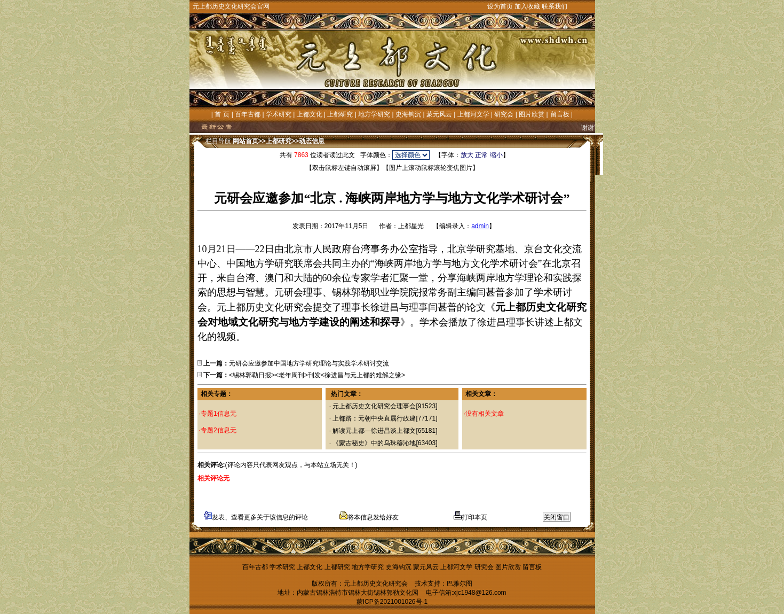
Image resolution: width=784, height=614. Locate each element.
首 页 (222, 114)
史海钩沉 (408, 114)
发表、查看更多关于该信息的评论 (256, 517)
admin (480, 226)
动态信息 (311, 141)
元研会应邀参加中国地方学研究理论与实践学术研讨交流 (309, 363)
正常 (481, 155)
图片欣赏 (531, 114)
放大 (467, 155)
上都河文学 (473, 114)
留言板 (559, 114)
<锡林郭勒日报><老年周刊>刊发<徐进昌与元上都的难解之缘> (317, 375)
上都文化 (309, 114)
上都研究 (340, 114)
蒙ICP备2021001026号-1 (392, 601)
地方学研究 (374, 114)
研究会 (503, 114)
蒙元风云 (439, 114)
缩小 (496, 155)
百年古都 (247, 114)
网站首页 (245, 141)
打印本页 (470, 517)
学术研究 (278, 114)
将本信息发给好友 (369, 517)
